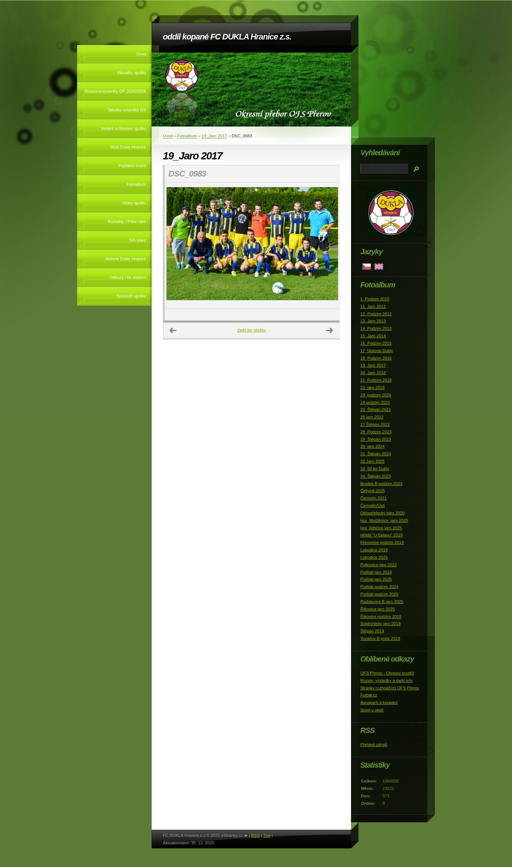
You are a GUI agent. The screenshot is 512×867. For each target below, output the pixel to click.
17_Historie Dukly (376, 350)
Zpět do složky (251, 330)
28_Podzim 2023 (376, 432)
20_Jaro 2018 (373, 372)
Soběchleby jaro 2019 (380, 623)
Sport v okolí (371, 710)
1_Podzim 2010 (374, 299)
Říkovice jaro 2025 (377, 609)
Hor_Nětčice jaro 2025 (381, 528)
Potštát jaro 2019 (376, 572)
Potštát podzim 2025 (379, 594)
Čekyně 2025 (372, 490)
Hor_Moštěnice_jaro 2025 (384, 520)
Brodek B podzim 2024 (381, 483)
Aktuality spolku (131, 72)
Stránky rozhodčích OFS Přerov (389, 688)
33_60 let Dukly (374, 468)
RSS (255, 835)
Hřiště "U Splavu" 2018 (381, 535)
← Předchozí (173, 330)
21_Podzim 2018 (376, 380)
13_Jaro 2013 (373, 321)
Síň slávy (137, 240)
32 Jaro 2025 (372, 461)
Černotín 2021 (373, 498)
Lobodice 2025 (374, 557)
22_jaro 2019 (372, 387)
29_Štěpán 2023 (375, 439)
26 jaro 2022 (371, 417)
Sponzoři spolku (131, 296)
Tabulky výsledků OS (126, 110)
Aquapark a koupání (379, 702)
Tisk (267, 835)
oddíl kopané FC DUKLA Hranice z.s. (227, 36)
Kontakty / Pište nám (127, 221)
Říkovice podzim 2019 (380, 616)
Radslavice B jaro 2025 (381, 601)
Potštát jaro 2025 (376, 579)
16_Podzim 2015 (376, 343)
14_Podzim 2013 (376, 328)
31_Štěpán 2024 (375, 454)
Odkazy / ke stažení (128, 277)
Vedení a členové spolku (123, 128)
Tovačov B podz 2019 (380, 638)
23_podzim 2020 (375, 395)
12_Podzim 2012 (376, 314)
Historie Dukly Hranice (125, 258)
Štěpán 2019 (372, 631)
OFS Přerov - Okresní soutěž (387, 673)
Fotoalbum (136, 184)
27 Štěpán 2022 (375, 424)
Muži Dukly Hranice (128, 147)
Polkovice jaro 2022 (378, 564)
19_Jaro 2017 (214, 136)
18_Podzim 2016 (376, 358)
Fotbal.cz (368, 695)
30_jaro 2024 (372, 446)
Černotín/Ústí (372, 505)
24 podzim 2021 (375, 402)
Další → (329, 330)
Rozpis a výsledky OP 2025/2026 (115, 91)
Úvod (141, 54)
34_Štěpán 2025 (375, 476)
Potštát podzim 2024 (379, 586)
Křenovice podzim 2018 (382, 542)
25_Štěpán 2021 (375, 409)
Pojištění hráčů (132, 165)
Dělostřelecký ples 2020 (382, 513)
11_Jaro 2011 (373, 306)
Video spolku (134, 203)
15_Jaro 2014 (373, 336)
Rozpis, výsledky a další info (386, 680)
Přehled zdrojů (373, 744)
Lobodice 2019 (374, 550)
